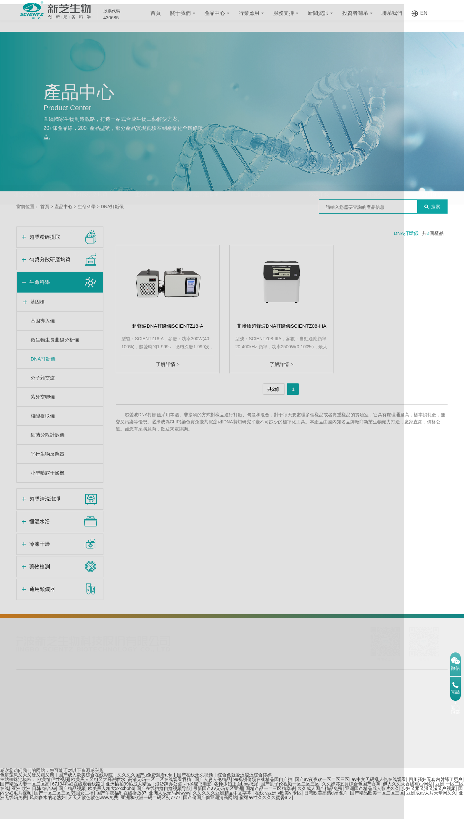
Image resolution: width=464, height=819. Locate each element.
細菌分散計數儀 (47, 435)
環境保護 (134, 726)
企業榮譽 (301, 736)
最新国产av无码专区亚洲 (218, 807)
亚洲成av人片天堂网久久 (431, 812)
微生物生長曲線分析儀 (55, 339)
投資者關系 (361, 13)
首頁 (162, 13)
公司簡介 (301, 707)
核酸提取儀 (43, 416)
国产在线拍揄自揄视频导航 (164, 807)
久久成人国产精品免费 (320, 807)
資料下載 (170, 746)
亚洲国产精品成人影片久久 (372, 807)
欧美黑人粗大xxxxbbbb (111, 807)
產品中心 (221, 13)
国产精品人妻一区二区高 (25, 803)
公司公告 (254, 717)
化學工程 (109, 726)
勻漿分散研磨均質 (87, 182)
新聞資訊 (324, 13)
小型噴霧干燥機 (47, 473)
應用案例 (170, 736)
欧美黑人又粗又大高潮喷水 (98, 798)
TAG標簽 (395, 777)
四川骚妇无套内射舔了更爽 (436, 798)
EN (430, 13)
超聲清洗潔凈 (203, 182)
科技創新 (301, 746)
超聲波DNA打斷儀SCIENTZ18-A (167, 326)
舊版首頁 (377, 777)
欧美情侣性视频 (53, 798)
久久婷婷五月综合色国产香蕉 (351, 803)
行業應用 (256, 13)
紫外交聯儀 (43, 397)
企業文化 (301, 726)
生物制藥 (109, 717)
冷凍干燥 (319, 182)
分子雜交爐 (43, 378)
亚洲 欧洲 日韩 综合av (34, 807)
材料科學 (134, 707)
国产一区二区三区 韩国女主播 (64, 812)
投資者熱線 (256, 726)
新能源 (107, 746)
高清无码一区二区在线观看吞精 (160, 798)
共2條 (273, 389)
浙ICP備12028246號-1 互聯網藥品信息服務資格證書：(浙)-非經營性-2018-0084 (235, 758)
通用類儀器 (435, 182)
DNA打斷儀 (112, 206)
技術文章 (212, 726)
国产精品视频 (72, 807)
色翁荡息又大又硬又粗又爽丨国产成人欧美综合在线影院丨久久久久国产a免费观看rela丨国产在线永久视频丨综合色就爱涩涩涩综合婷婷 (136, 794)
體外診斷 (134, 717)
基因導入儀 (43, 320)
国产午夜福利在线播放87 (121, 812)
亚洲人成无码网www (169, 812)
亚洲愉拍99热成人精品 (129, 803)
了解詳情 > (167, 364)
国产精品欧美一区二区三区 (377, 812)
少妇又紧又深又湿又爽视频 (428, 807)
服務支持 (290, 13)
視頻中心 (212, 736)
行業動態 (212, 717)
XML (427, 777)
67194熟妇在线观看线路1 (77, 803)
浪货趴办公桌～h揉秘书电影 (183, 803)
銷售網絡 (170, 717)
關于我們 (187, 13)
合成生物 (109, 707)
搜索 (432, 206)
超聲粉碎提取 (29, 182)
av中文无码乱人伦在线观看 (379, 798)
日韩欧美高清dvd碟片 (326, 812)
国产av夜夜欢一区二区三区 (322, 798)
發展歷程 (301, 717)
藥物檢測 (377, 182)
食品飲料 (109, 736)
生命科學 (145, 182)
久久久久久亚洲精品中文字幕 (223, 812)
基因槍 (37, 301)
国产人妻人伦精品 (213, 798)
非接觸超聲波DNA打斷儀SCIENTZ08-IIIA (281, 326)
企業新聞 (212, 707)
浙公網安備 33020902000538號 (342, 758)
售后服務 (170, 726)
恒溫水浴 (261, 182)
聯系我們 (398, 13)
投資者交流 (256, 736)
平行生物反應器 (47, 454)
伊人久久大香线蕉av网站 (408, 803)
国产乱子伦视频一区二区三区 (290, 803)
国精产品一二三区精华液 (270, 807)
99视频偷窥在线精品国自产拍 (263, 798)
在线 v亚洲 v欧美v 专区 (278, 812)
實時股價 (254, 707)
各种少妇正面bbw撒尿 (236, 803)
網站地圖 (413, 777)
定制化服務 (172, 707)
